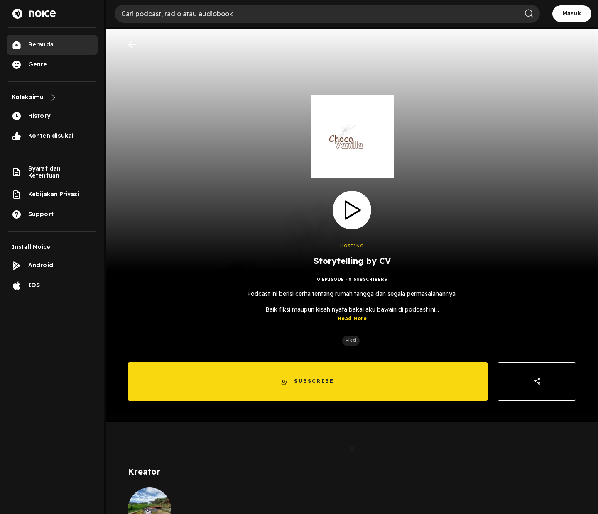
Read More (352, 318)
